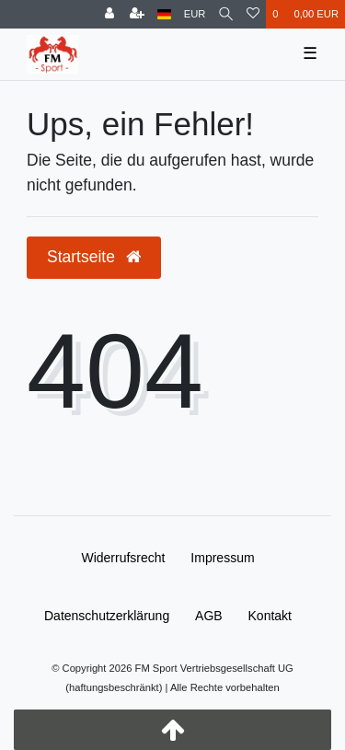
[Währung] (195, 14)
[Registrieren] (137, 14)
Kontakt (270, 615)
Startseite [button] (94, 257)
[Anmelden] (109, 14)
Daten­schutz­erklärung (106, 615)
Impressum (222, 557)
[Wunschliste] (253, 14)
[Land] (164, 14)
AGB (209, 615)
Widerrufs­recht (123, 557)
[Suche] (226, 14)
